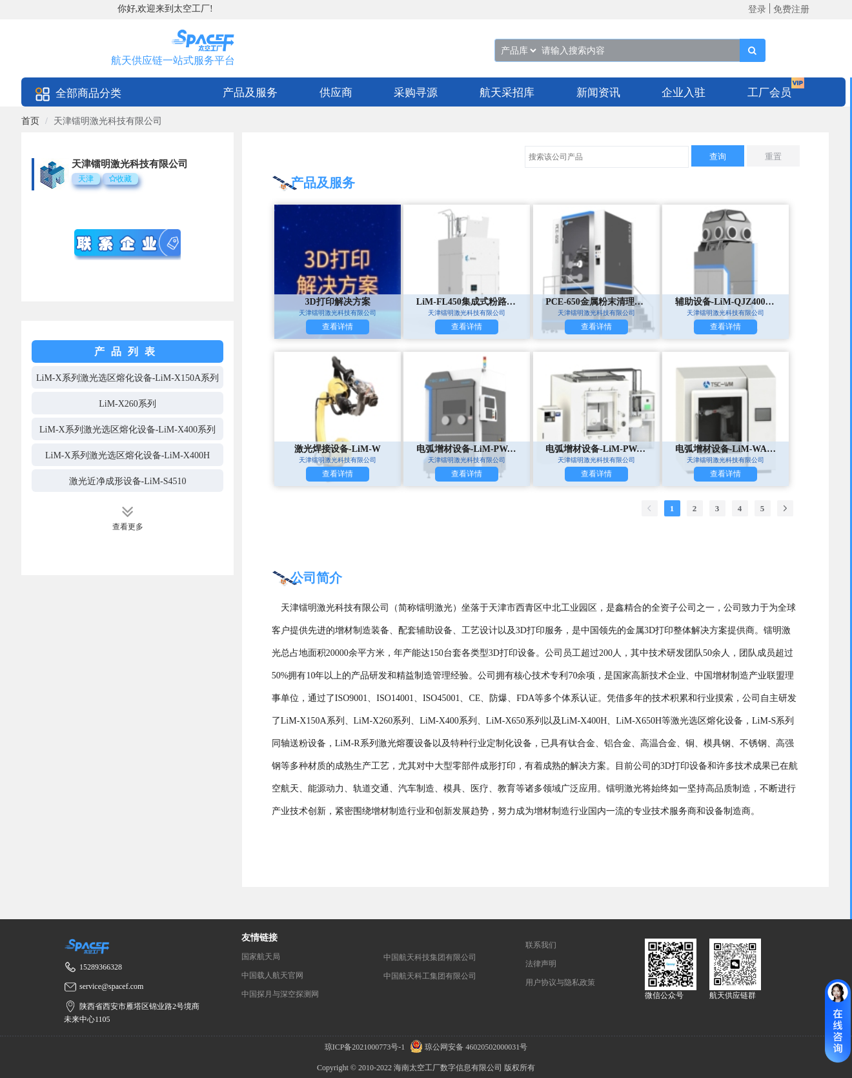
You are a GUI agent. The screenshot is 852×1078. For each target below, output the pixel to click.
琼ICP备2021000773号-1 (366, 1047)
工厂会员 (769, 92)
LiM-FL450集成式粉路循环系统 (467, 302)
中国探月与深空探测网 (280, 994)
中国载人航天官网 (272, 975)
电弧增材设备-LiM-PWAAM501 (467, 449)
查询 (717, 156)
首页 (30, 121)
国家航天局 (260, 956)
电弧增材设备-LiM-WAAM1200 (725, 449)
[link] (30, 121)
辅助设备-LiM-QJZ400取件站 (725, 302)
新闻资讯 (598, 92)
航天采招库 (507, 92)
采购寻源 (416, 92)
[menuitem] (250, 92)
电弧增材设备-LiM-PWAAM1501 (596, 449)
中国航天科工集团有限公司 (429, 976)
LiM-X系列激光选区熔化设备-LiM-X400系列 (127, 429)
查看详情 (337, 326)
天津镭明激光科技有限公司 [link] (108, 121)
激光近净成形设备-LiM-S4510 (128, 481)
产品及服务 (250, 92)
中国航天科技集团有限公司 (429, 957)
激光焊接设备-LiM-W (337, 449)
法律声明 (540, 963)
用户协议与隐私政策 (560, 982)
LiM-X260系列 (127, 404)
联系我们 (540, 945)
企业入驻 (683, 92)
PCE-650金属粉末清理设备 (596, 302)
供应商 (336, 92)
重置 (773, 156)
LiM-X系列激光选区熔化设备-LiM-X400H (127, 455)
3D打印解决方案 (337, 302)
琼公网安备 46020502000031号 (467, 1047)
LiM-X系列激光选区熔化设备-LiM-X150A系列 (127, 378)
